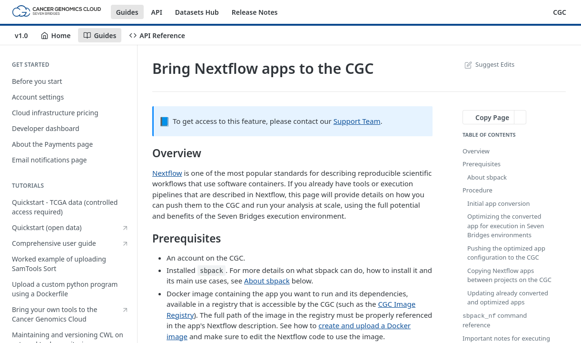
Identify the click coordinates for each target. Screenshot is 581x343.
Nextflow (167, 173)
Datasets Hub (197, 12)
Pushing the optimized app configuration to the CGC (506, 253)
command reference (495, 320)
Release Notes (255, 12)
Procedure (477, 190)
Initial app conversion (498, 203)
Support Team (357, 121)
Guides (127, 12)
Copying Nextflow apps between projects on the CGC (509, 275)
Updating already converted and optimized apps (507, 298)
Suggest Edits (488, 64)
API (156, 12)
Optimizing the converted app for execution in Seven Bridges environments (505, 225)
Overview (476, 151)
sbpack (211, 270)
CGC (559, 12)
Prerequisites (482, 164)
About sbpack (267, 280)
